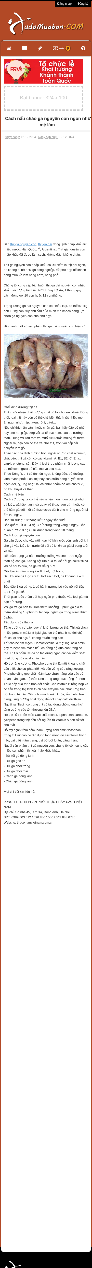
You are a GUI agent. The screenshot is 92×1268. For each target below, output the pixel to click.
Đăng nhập (64, 3)
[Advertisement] (46, 188)
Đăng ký (83, 3)
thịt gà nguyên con (23, 244)
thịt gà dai (45, 244)
